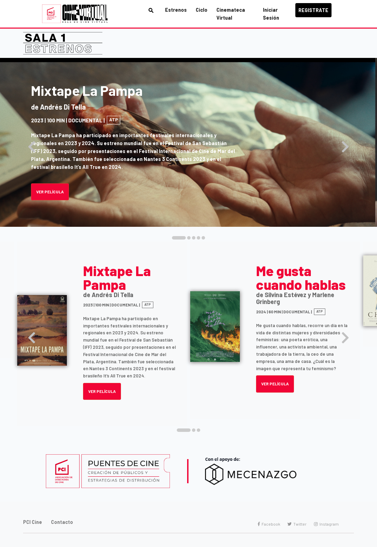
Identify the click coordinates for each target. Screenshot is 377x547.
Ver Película (50, 191)
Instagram (326, 523)
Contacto (62, 522)
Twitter (297, 523)
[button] (179, 238)
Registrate (313, 10)
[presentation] (32, 147)
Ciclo (201, 10)
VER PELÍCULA (102, 391)
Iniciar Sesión (271, 14)
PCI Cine (32, 522)
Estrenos (176, 10)
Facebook (269, 523)
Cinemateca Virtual (230, 14)
